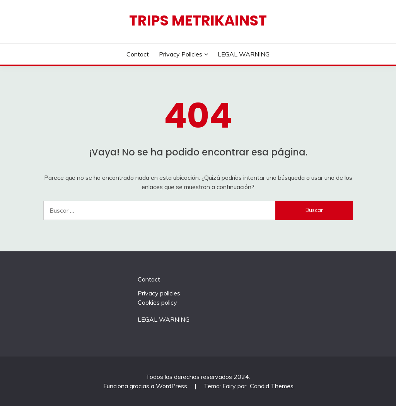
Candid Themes (272, 386)
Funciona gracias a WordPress (146, 386)
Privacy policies (180, 54)
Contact (137, 54)
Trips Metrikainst (198, 20)
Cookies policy (157, 302)
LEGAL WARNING (244, 54)
